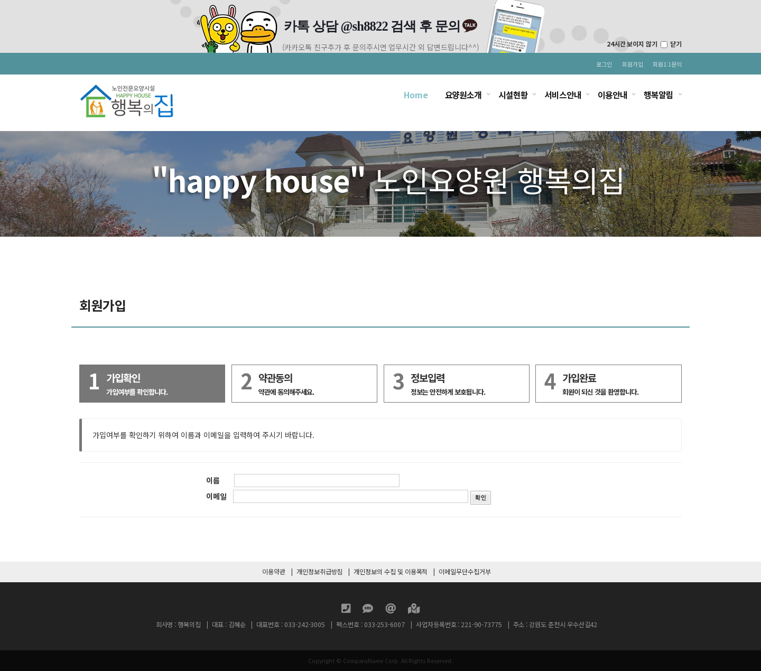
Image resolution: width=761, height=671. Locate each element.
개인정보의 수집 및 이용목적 (391, 571)
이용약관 (273, 571)
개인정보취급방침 (319, 571)
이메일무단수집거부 (464, 571)
